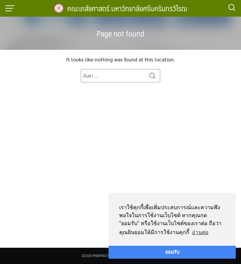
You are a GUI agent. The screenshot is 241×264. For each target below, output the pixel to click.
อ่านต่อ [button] (200, 232)
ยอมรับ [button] (172, 252)
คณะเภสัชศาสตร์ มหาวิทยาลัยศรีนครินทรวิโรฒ (127, 8)
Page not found (120, 33)
